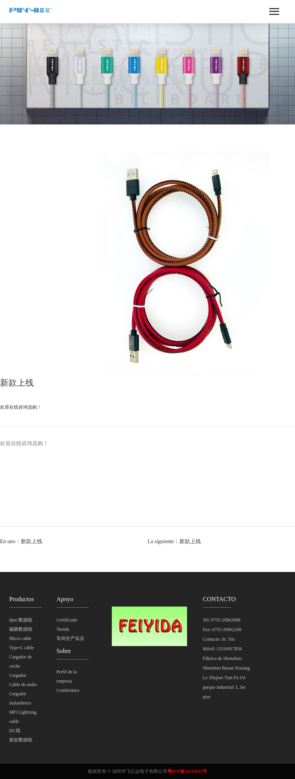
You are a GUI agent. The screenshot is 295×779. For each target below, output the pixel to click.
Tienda (62, 629)
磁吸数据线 (20, 629)
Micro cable (20, 638)
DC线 (14, 730)
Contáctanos (67, 690)
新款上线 (31, 541)
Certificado (66, 620)
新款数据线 (20, 740)
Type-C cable (21, 647)
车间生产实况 (70, 638)
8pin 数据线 (20, 620)
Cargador (17, 675)
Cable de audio (23, 684)
